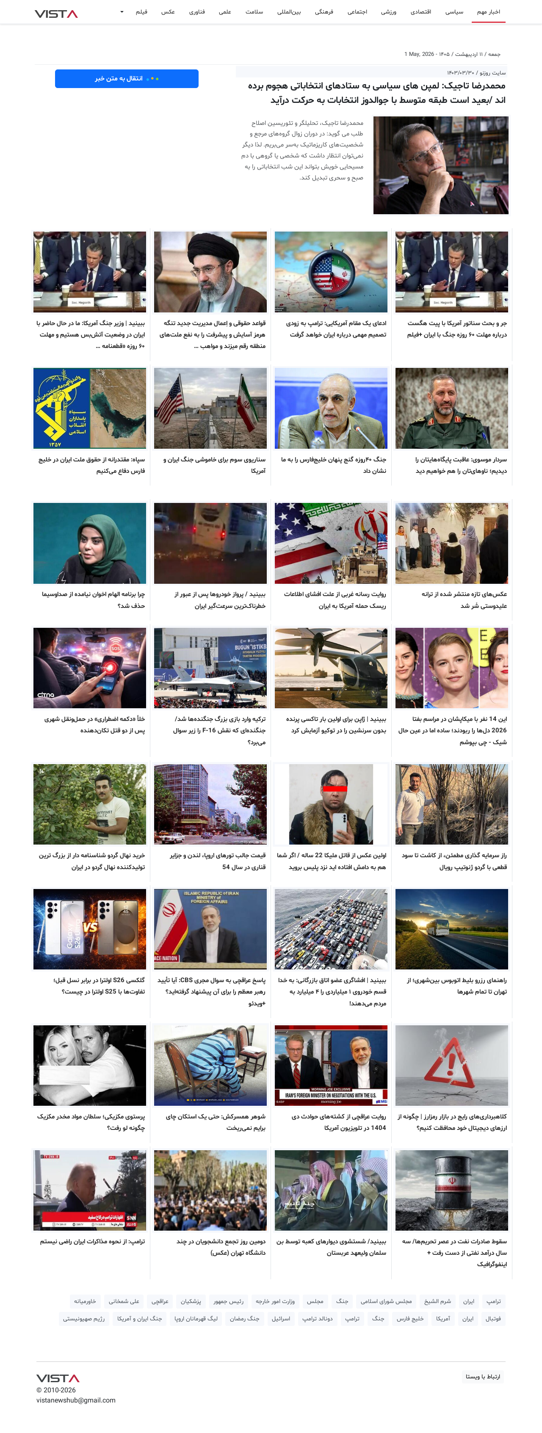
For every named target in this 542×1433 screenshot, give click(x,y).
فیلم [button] (141, 12)
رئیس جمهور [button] (228, 1302)
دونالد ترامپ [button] (317, 1319)
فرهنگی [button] (324, 12)
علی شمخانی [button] (124, 1302)
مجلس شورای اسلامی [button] (386, 1302)
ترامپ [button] (494, 1302)
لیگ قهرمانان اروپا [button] (196, 1319)
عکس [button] (168, 12)
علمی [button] (225, 12)
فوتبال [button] (493, 1319)
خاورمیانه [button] (85, 1302)
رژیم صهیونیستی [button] (84, 1319)
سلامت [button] (254, 12)
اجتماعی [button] (357, 12)
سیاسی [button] (454, 12)
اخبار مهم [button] (488, 12)
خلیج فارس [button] (410, 1319)
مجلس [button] (315, 1302)
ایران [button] (468, 1302)
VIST (56, 11)
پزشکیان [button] (191, 1302)
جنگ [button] (342, 1302)
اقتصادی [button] (421, 12)
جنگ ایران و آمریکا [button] (139, 1319)
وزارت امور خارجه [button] (275, 1302)
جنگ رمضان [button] (245, 1319)
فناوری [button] (197, 12)
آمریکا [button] (443, 1319)
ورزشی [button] (388, 12)
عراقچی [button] (160, 1302)
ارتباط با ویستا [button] (483, 1377)
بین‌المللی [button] (289, 12)
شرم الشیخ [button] (437, 1302)
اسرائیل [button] (281, 1319)
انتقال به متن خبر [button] (127, 78)
